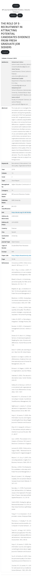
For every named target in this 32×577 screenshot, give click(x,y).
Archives (16, 5)
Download (5, 52)
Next (20, 15)
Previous (13, 15)
